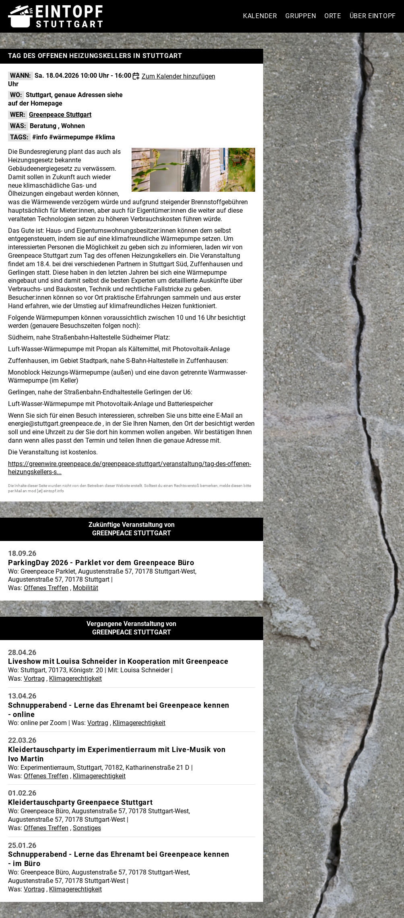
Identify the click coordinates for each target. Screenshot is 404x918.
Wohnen (73, 126)
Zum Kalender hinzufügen (178, 76)
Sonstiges (87, 828)
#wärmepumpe (71, 137)
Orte (332, 16)
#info (39, 137)
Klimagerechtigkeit (75, 678)
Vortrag (34, 678)
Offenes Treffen (46, 588)
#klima (105, 137)
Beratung (43, 126)
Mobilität (85, 588)
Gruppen (300, 16)
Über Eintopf (373, 16)
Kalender (260, 16)
